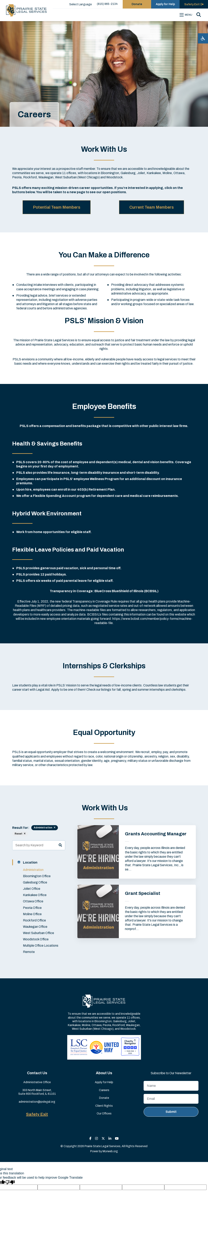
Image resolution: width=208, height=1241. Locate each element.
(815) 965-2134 (107, 3)
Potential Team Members (56, 207)
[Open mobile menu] (186, 15)
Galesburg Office (35, 882)
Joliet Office (31, 888)
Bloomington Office (37, 876)
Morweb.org (110, 1151)
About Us (104, 1073)
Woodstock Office (36, 939)
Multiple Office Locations (40, 945)
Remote (29, 952)
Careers (104, 1090)
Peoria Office (32, 907)
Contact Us (37, 1073)
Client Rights (104, 1105)
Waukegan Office (35, 926)
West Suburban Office (38, 933)
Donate (104, 1097)
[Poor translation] (10, 1182)
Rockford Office (34, 920)
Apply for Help (104, 1082)
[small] (90, 1138)
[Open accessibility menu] (203, 38)
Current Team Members (151, 207)
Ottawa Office (33, 901)
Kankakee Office (35, 895)
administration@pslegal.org (37, 1101)
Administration (33, 869)
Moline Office (32, 914)
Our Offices (104, 1113)
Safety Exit (37, 1114)
